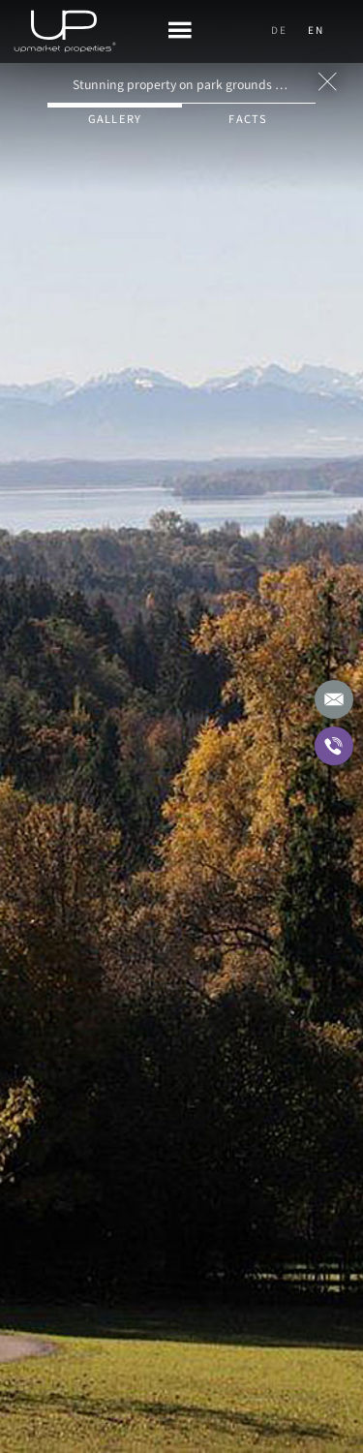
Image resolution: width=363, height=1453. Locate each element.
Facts (247, 119)
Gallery (115, 119)
